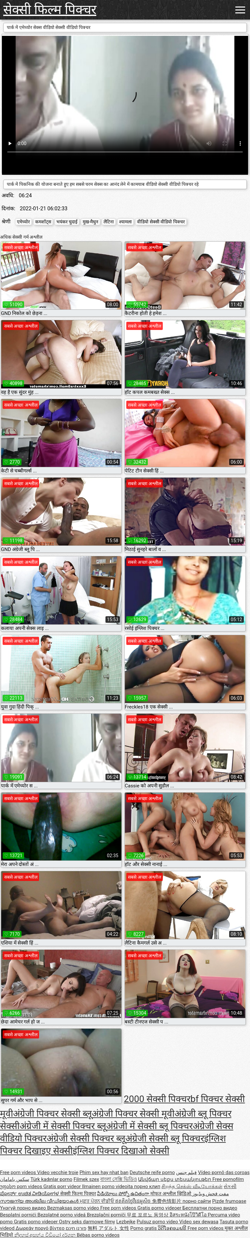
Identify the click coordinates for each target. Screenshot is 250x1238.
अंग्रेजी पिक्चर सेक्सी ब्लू (52, 1113)
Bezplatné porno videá (62, 1215)
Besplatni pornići (18, 1215)
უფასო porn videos (21, 1186)
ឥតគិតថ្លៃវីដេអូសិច (133, 1201)
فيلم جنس (186, 1172)
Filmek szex (86, 1179)
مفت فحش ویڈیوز (210, 1194)
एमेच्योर (23, 221)
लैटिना (109, 221)
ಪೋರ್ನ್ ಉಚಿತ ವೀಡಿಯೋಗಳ (30, 1194)
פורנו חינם (76, 1228)
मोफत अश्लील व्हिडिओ (171, 1194)
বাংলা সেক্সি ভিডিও (118, 1179)
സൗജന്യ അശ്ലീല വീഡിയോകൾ (40, 1201)
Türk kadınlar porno (51, 1179)
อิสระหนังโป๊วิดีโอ (189, 1215)
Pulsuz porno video (158, 1222)
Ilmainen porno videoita (108, 1186)
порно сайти (197, 1201)
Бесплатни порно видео (210, 1208)
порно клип (147, 1186)
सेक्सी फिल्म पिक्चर (49, 9)
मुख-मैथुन (90, 221)
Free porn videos (18, 1172)
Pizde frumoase (229, 1201)
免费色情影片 (167, 1201)
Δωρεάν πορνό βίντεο (41, 1228)
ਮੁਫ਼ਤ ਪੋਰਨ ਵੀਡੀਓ (97, 1201)
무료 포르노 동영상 (148, 1215)
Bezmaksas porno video (73, 1208)
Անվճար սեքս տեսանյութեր (175, 1179)
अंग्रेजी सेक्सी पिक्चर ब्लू (86, 1138)
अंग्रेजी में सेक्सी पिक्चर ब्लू (63, 1126)
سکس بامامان (14, 1179)
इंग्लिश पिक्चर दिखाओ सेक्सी (121, 1150)
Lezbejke (125, 1222)
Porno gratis (144, 1228)
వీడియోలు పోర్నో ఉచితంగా (123, 1194)
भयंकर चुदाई (66, 221)
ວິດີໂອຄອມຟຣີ (173, 1228)
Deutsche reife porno (152, 1172)
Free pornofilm (228, 1179)
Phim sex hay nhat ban (103, 1172)
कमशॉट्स (43, 221)
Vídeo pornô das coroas (223, 1172)
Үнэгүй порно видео (23, 1208)
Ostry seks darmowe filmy (87, 1222)
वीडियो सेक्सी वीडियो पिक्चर (161, 221)
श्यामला (125, 221)
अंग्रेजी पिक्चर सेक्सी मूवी (133, 1113)
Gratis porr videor (62, 1186)
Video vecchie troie (57, 1172)
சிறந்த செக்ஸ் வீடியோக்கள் (191, 1186)
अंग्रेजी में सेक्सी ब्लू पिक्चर (149, 1126)
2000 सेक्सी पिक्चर (157, 1099)
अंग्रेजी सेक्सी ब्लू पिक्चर (164, 1138)
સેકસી (230, 1186)
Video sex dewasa (199, 1222)
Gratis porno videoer (159, 1208)
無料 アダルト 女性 (108, 1228)
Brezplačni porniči (107, 1215)
